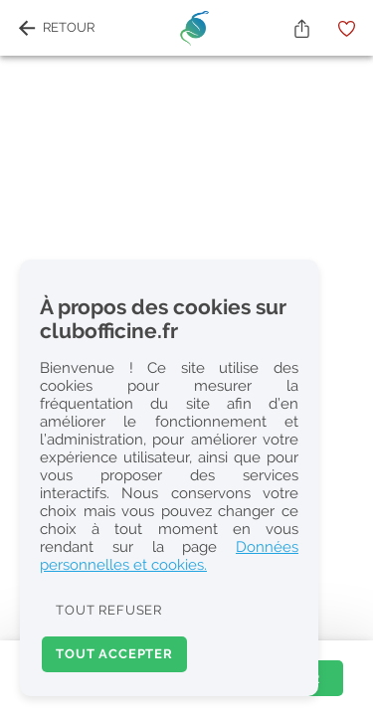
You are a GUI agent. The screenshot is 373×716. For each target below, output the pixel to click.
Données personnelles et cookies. (169, 556)
